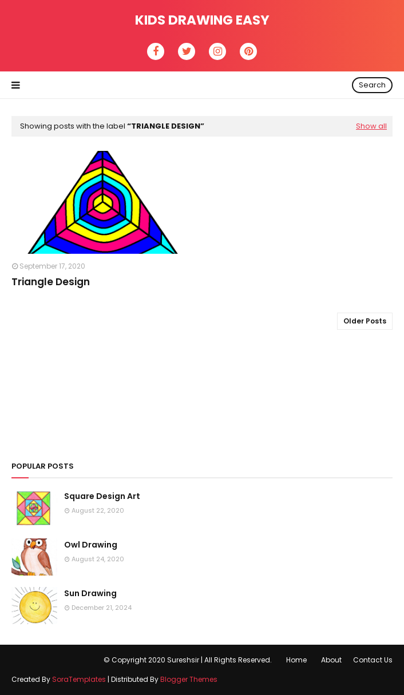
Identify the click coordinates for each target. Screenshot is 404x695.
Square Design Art (102, 496)
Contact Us (373, 660)
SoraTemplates (79, 679)
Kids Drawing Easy (202, 20)
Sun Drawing (90, 593)
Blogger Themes (188, 679)
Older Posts (364, 321)
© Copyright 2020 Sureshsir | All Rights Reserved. (188, 660)
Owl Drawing (90, 544)
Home (296, 660)
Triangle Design (50, 282)
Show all (371, 126)
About (331, 660)
